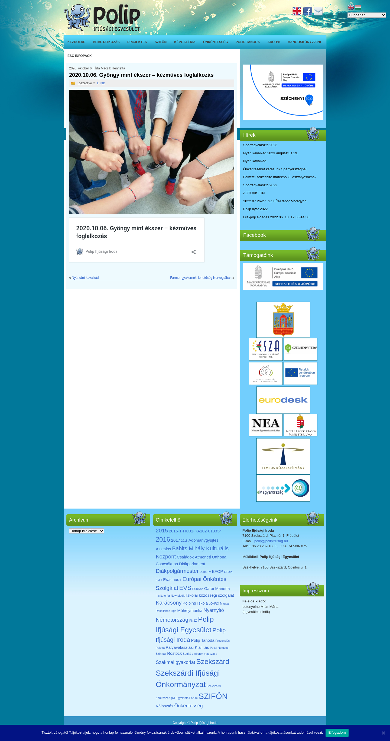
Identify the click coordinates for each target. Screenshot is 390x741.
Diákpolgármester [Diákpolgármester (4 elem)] (177, 571)
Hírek (101, 83)
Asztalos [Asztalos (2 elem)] (163, 549)
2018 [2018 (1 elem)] (184, 540)
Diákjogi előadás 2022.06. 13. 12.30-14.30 (276, 217)
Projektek (137, 42)
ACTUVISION (254, 193)
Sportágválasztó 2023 (260, 145)
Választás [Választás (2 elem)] (164, 706)
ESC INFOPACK (79, 56)
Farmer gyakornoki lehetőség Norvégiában (201, 278)
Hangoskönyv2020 (304, 42)
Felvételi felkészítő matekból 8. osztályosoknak (279, 177)
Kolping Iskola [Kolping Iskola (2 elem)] (195, 603)
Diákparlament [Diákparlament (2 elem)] (192, 563)
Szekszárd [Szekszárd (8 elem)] (212, 661)
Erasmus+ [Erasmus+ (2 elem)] (172, 579)
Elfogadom (337, 732)
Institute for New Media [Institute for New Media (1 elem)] (170, 595)
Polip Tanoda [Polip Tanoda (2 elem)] (202, 640)
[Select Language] (366, 15)
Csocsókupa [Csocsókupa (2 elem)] (167, 563)
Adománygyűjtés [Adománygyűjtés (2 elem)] (203, 540)
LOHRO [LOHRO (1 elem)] (214, 603)
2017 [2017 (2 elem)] (175, 540)
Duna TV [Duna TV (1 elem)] (205, 571)
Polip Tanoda (248, 42)
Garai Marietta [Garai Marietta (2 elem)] (217, 588)
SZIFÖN (161, 42)
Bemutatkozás (106, 42)
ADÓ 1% (274, 42)
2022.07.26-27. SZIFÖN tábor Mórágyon (274, 201)
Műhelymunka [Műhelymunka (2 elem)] (189, 610)
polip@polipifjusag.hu (271, 541)
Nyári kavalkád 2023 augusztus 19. (270, 153)
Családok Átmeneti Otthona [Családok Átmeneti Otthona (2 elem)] (201, 557)
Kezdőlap (76, 42)
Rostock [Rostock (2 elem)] (174, 653)
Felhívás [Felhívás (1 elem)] (197, 588)
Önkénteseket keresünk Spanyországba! (275, 169)
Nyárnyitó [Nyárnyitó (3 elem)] (213, 610)
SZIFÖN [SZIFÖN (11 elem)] (213, 696)
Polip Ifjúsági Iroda (204, 723)
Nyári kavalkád (254, 161)
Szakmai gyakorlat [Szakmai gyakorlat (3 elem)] (175, 662)
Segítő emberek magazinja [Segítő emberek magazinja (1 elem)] (200, 653)
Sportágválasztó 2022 (260, 185)
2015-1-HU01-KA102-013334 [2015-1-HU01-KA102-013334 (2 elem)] (195, 531)
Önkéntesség (215, 42)
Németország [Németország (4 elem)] (172, 620)
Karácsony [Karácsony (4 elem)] (169, 603)
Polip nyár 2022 (255, 209)
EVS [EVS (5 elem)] (185, 588)
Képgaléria (185, 42)
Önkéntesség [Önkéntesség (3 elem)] (188, 705)
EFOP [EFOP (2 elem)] (217, 571)
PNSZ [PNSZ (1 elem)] (193, 620)
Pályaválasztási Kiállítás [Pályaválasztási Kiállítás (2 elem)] (187, 647)
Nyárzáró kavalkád (85, 278)
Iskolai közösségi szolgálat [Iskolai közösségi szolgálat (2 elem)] (210, 595)
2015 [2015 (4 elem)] (162, 531)
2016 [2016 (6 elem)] (163, 539)
